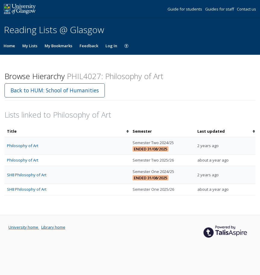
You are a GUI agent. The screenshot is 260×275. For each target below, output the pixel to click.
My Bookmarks (58, 45)
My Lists (29, 45)
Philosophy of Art (22, 145)
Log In (111, 45)
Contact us (246, 9)
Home (9, 45)
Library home (53, 227)
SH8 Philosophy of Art (26, 175)
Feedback (89, 45)
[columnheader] (67, 131)
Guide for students (185, 9)
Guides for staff (220, 9)
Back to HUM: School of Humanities (55, 90)
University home (23, 227)
